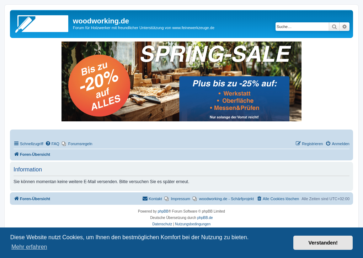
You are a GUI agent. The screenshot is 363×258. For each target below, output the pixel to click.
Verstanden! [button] (323, 243)
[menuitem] (52, 143)
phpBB (163, 211)
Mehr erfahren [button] (29, 247)
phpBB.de (205, 218)
